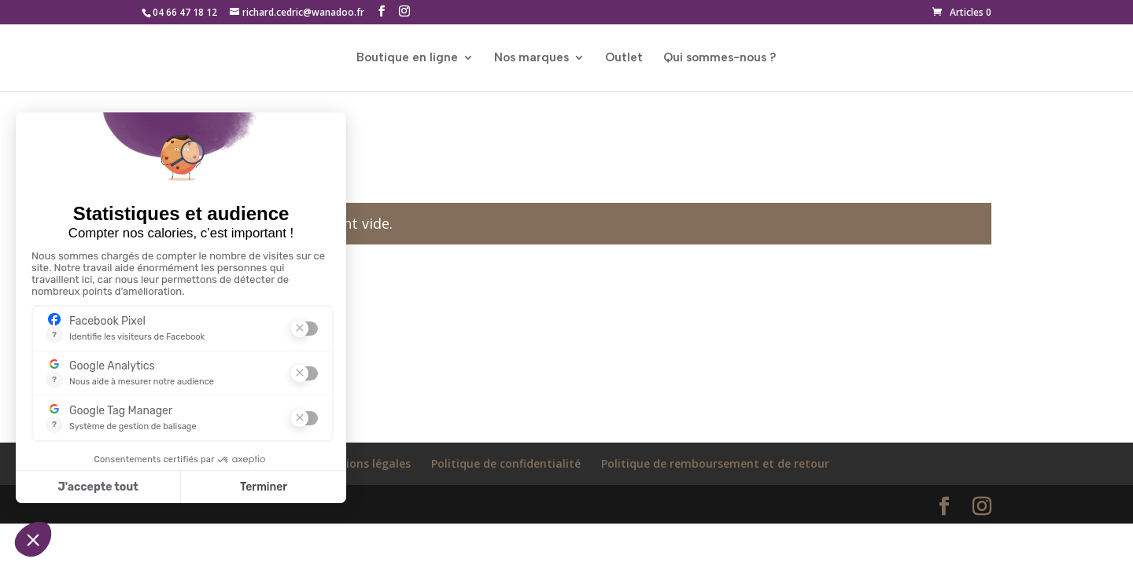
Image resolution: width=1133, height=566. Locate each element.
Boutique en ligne (407, 58)
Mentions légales (364, 463)
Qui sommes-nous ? (720, 58)
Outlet (624, 58)
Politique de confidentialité (506, 463)
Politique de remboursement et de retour (715, 463)
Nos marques (531, 58)
